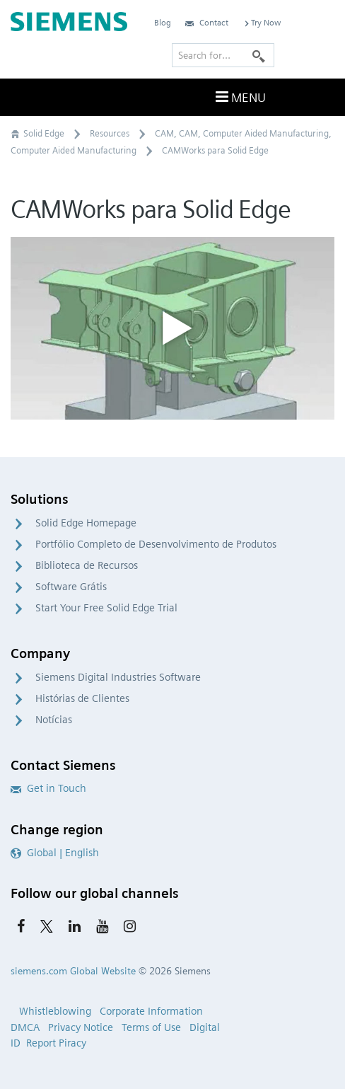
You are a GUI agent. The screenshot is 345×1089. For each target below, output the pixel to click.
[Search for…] (223, 55)
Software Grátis (71, 586)
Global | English (55, 852)
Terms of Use (151, 1027)
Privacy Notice (80, 1027)
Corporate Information (151, 1011)
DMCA (25, 1027)
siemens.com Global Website (73, 970)
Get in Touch (48, 788)
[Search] (258, 55)
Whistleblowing (55, 1011)
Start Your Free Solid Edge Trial (106, 607)
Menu (239, 97)
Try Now (261, 22)
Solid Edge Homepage (85, 523)
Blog (162, 22)
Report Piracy (56, 1043)
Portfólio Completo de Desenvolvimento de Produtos (155, 544)
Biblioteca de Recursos (86, 565)
